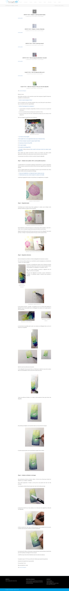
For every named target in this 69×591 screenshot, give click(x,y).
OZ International (11, 589)
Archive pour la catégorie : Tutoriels (12, 5)
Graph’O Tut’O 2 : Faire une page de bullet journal (34, 72)
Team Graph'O (41, 16)
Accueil (59, 5)
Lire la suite (20, 18)
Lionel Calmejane (22, 90)
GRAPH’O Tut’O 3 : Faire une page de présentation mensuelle (34, 57)
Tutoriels (35, 16)
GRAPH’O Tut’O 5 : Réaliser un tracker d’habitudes (34, 29)
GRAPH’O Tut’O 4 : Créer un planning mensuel (34, 43)
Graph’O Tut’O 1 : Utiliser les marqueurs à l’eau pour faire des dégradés (34, 86)
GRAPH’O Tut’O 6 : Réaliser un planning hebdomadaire (34, 14)
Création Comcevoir (16, 589)
